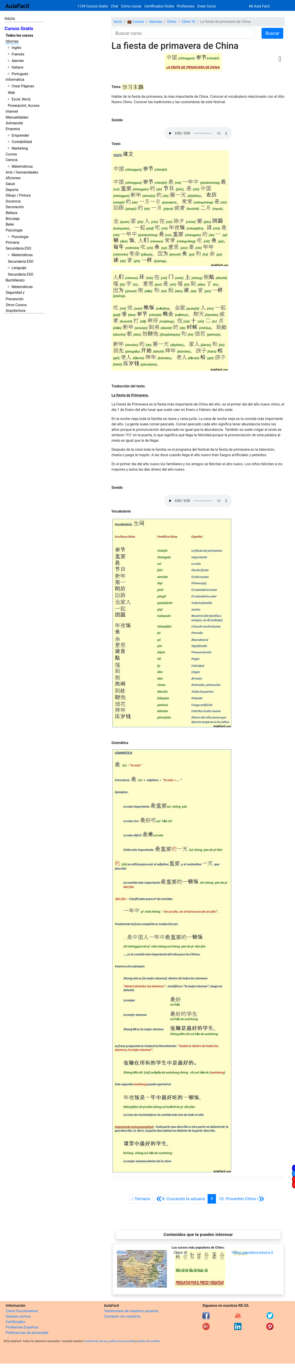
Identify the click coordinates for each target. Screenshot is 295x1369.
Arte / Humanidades (22, 172)
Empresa (13, 129)
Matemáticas (22, 166)
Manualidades (17, 117)
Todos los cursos (19, 35)
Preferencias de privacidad (27, 1333)
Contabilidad (22, 142)
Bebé (10, 224)
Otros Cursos (16, 305)
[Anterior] (180, 1199)
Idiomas (12, 41)
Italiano (17, 67)
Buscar (272, 33)
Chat (114, 6)
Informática (15, 79)
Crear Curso (206, 6)
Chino (171, 21)
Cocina (11, 154)
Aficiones (13, 178)
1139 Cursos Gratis (93, 6)
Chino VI (188, 21)
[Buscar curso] (183, 33)
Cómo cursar (131, 6)
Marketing (20, 148)
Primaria (12, 242)
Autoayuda (14, 123)
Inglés (16, 47)
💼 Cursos (135, 21)
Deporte (12, 190)
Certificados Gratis (159, 6)
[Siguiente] (241, 1199)
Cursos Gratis (19, 28)
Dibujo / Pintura (18, 195)
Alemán (18, 61)
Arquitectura (15, 310)
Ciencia (12, 160)
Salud (10, 184)
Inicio (10, 18)
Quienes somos (18, 1316)
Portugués (20, 74)
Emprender (20, 135)
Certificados (15, 1322)
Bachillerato (15, 280)
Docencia (13, 201)
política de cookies (148, 1341)
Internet (12, 111)
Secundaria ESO (18, 248)
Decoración (15, 207)
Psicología (14, 230)
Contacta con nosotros (122, 1316)
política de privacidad (122, 1341)
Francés (18, 54)
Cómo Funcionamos (22, 1311)
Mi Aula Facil (259, 6)
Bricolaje (13, 219)
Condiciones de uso (96, 1341)
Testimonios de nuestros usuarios (131, 1311)
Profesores (185, 6)
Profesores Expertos (22, 1327)
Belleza (11, 213)
